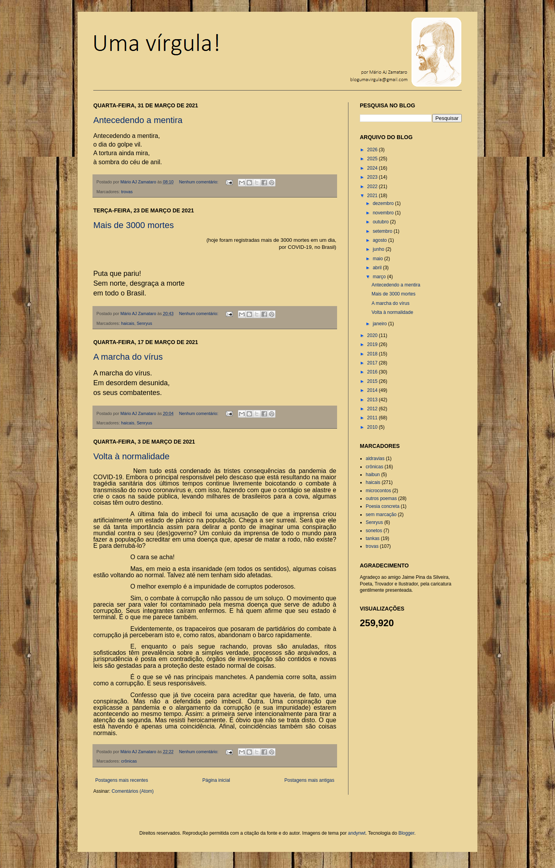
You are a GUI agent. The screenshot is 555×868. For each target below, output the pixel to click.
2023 (373, 177)
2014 (373, 390)
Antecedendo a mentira (138, 120)
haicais (127, 323)
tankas (372, 538)
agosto (380, 240)
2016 (373, 372)
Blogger (406, 833)
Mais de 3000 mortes (133, 225)
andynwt (357, 833)
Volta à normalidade (131, 456)
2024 (373, 168)
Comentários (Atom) (133, 791)
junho (379, 249)
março (380, 276)
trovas (126, 191)
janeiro (380, 323)
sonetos (374, 530)
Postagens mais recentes (121, 780)
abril (378, 267)
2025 (373, 158)
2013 (373, 399)
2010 (373, 427)
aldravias (375, 458)
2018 (373, 354)
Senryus (144, 323)
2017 (373, 363)
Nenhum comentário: (199, 181)
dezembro (384, 203)
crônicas (129, 761)
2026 (373, 149)
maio (378, 258)
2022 (373, 186)
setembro (383, 231)
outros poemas (381, 498)
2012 (373, 408)
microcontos (378, 490)
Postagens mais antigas (309, 780)
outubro (381, 222)
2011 (373, 417)
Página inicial (216, 780)
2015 (373, 381)
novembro (384, 213)
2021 (373, 195)
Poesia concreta (382, 506)
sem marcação (381, 514)
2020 (373, 335)
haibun (373, 474)
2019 (373, 344)
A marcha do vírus (128, 357)
